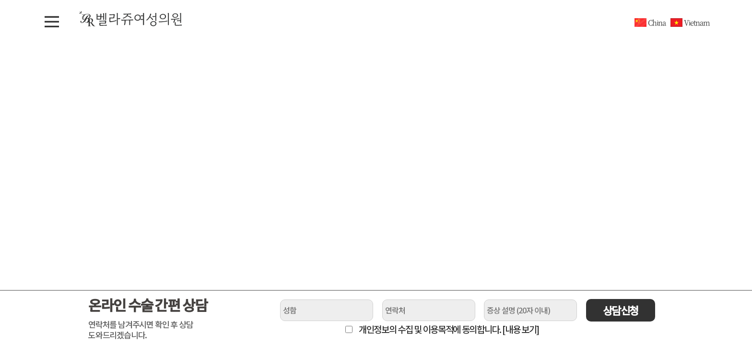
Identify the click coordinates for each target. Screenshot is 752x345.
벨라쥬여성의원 (130, 18)
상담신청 (620, 310)
